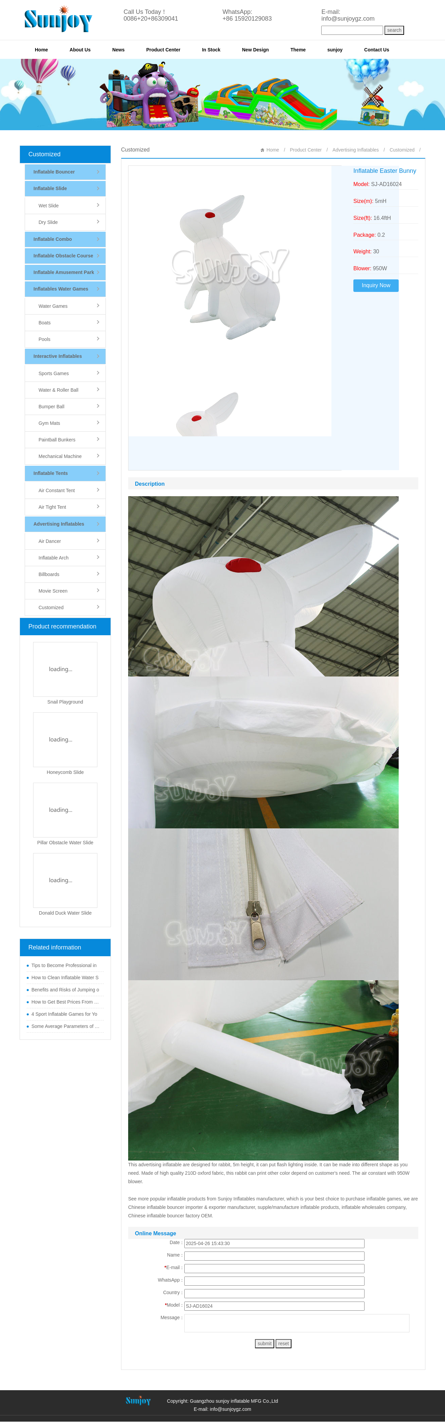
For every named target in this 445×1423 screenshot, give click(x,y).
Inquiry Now (376, 285)
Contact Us (376, 49)
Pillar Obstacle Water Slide (65, 842)
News (118, 49)
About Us (80, 49)
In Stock (211, 49)
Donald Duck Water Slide (65, 913)
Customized (44, 154)
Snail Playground (65, 702)
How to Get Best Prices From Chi (65, 1002)
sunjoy (335, 49)
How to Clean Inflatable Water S (65, 977)
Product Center (163, 49)
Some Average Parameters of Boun (65, 1026)
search (394, 30)
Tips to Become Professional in (63, 965)
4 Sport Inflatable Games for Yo (64, 1014)
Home (41, 49)
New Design (255, 49)
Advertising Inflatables (355, 150)
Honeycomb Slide (65, 772)
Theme (298, 49)
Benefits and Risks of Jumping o (65, 989)
